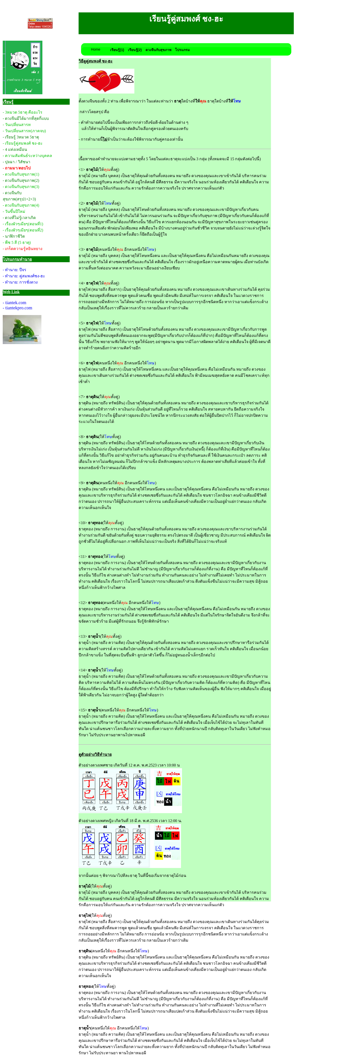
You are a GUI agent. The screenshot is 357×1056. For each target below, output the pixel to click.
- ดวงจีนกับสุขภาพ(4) (21, 205)
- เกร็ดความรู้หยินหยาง (22, 249)
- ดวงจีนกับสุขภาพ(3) (21, 187)
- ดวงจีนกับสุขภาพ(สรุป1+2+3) (19, 196)
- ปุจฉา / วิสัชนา (16, 162)
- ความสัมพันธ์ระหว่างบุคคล (27, 156)
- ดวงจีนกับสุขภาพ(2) (21, 180)
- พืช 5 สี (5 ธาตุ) (17, 242)
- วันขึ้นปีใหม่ (14, 211)
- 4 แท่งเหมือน (15, 149)
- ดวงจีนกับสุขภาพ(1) (21, 174)
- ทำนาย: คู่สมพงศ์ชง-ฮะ (24, 276)
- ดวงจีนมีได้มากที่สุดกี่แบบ (26, 118)
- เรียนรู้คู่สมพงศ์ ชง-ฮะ (23, 143)
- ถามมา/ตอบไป (16, 168)
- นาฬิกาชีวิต (14, 236)
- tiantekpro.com (17, 307)
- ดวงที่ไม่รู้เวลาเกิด (19, 218)
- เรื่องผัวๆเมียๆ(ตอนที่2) (23, 230)
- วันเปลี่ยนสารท (17, 125)
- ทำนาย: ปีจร (14, 270)
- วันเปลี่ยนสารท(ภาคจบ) (24, 131)
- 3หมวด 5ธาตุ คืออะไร (22, 112)
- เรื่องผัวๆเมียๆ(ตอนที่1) (23, 224)
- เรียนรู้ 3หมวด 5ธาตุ (21, 137)
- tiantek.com (14, 302)
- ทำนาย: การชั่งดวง (20, 282)
